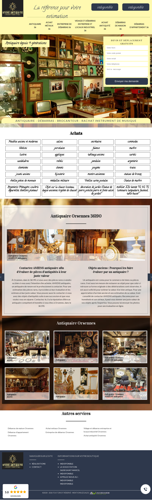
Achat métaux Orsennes (56, 428)
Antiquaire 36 (35, 25)
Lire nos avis (16, 496)
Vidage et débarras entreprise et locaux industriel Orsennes (97, 430)
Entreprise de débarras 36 (64, 25)
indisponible (105, 7)
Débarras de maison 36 (120, 25)
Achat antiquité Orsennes (95, 435)
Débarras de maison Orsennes (20, 428)
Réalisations (39, 464)
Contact (36, 467)
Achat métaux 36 (49, 25)
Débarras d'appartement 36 (139, 25)
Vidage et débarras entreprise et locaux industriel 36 (85, 26)
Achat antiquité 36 (104, 25)
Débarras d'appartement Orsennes (18, 434)
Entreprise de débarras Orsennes (60, 432)
